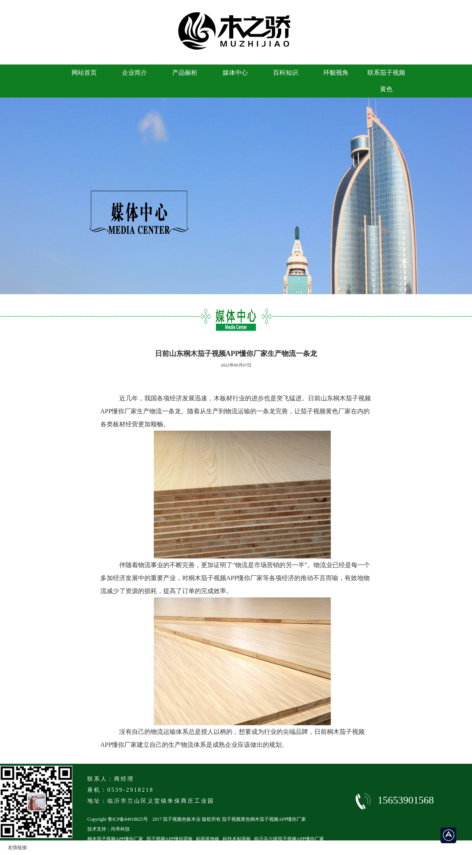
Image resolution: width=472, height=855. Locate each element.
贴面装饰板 (207, 839)
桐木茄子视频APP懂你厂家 (115, 839)
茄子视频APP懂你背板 (169, 839)
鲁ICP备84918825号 (128, 819)
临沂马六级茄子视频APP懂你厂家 (289, 839)
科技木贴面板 (237, 839)
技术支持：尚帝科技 (108, 829)
